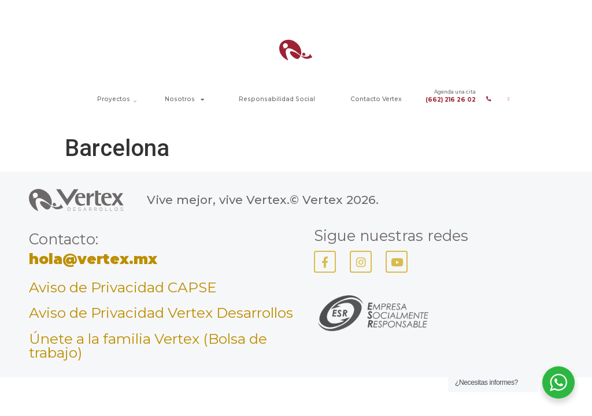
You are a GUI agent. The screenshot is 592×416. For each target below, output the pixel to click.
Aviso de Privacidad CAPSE (122, 287)
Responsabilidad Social (277, 99)
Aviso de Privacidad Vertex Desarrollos (161, 312)
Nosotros (184, 99)
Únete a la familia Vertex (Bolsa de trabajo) (148, 346)
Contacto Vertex (376, 99)
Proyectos (113, 99)
